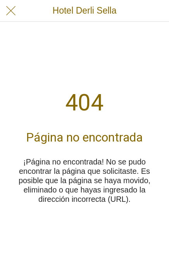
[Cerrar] (11, 11)
